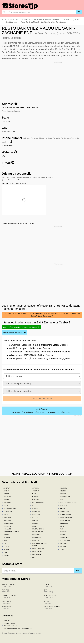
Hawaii (5, 540)
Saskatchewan (64, 514)
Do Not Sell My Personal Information (17, 628)
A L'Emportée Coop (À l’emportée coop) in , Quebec (40, 358)
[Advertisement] (42, 81)
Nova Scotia (35, 554)
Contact (6, 620)
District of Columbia (11, 532)
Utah (60, 529)
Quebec (61, 508)
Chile (5, 514)
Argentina (6, 497)
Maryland (34, 499)
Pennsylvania (64, 497)
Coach (48, 585)
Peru (60, 499)
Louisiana (34, 491)
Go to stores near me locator (21, 327)
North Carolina (37, 548)
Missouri (34, 517)
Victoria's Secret (50, 596)
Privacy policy (8, 623)
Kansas (5, 555)
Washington (63, 537)
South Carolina (65, 517)
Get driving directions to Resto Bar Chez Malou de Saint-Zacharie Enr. (28, 178)
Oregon (62, 494)
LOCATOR (34, 473)
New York (34, 540)
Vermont (62, 532)
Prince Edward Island (67, 502)
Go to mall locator (14, 332)
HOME (16, 473)
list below (74, 52)
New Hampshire (36, 532)
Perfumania (6, 607)
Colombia (6, 517)
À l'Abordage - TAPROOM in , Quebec (31, 355)
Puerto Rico (63, 505)
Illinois (5, 546)
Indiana (5, 549)
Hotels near (42, 410)
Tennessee (63, 523)
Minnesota (35, 511)
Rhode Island (64, 511)
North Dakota (36, 551)
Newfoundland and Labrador (38, 544)
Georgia (6, 537)
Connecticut (8, 523)
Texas (61, 526)
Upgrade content (9, 625)
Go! (78, 12)
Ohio (32, 557)
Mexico (33, 505)
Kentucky (34, 488)
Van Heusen (6, 602)
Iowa (4, 552)
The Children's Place (52, 607)
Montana (34, 520)
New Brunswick (37, 529)
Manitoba (34, 497)
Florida (6, 535)
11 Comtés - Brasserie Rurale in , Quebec (38, 345)
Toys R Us (6, 591)
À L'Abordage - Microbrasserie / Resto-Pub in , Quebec (39, 351)
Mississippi (35, 514)
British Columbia (9, 508)
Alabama (6, 488)
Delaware (6, 529)
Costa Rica (7, 526)
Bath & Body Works (9, 585)
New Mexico (35, 537)
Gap (48, 591)
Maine (33, 494)
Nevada (33, 526)
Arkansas (6, 502)
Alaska (5, 491)
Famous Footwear (9, 596)
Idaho (5, 543)
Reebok (48, 602)
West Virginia (64, 540)
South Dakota (64, 520)
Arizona (6, 499)
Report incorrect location (12, 111)
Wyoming (62, 546)
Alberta (6, 494)
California (7, 511)
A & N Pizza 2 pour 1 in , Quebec (29, 348)
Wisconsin (62, 543)
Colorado (6, 520)
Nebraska (34, 523)
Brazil (5, 505)
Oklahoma (62, 488)
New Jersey (35, 535)
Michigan (34, 508)
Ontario (62, 491)
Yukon (61, 549)
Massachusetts (37, 502)
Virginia (62, 535)
